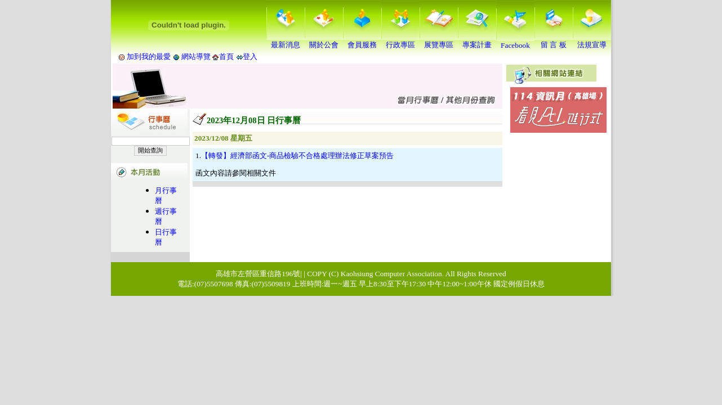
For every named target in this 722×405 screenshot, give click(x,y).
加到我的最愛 (149, 56)
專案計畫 (477, 41)
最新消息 (285, 41)
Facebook (515, 42)
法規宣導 (592, 41)
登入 (250, 56)
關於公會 (324, 41)
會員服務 (362, 41)
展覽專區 (439, 41)
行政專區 (400, 41)
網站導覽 (196, 56)
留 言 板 (553, 41)
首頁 (226, 56)
